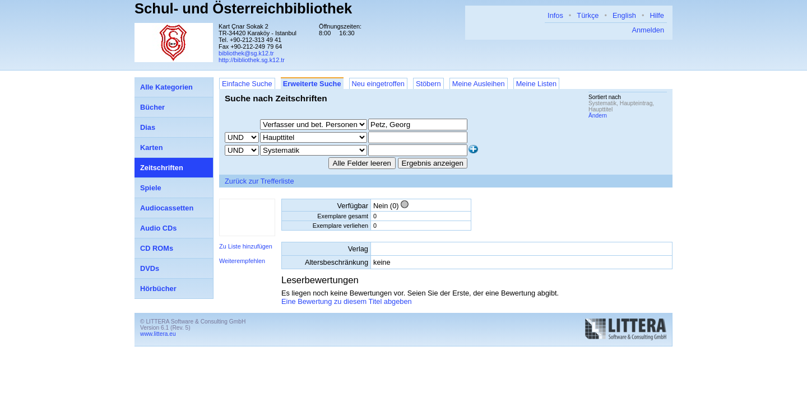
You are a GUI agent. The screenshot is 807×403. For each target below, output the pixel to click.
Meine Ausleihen (478, 83)
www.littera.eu (158, 334)
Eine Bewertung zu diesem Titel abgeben (346, 301)
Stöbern (428, 83)
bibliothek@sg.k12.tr (246, 53)
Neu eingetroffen (378, 83)
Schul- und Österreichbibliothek (243, 8)
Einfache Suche (247, 83)
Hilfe (657, 15)
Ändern (597, 116)
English (624, 15)
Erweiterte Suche (312, 83)
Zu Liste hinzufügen (245, 246)
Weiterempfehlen (242, 260)
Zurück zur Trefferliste (259, 181)
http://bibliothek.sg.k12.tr (252, 60)
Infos (555, 15)
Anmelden (648, 30)
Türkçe (588, 15)
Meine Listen (536, 83)
